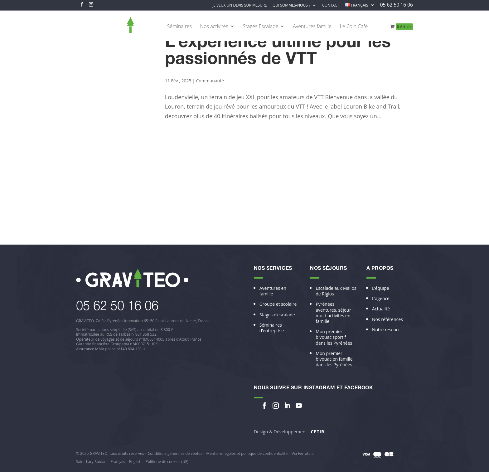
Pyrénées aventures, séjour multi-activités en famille (333, 312)
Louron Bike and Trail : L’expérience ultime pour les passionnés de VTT (278, 43)
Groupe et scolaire (278, 304)
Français (118, 461)
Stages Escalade (260, 27)
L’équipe (380, 288)
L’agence (381, 298)
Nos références (387, 319)
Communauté (210, 81)
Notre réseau (385, 330)
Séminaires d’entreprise (271, 327)
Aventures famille (312, 27)
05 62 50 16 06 (396, 5)
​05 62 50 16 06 (117, 307)
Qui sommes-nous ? (291, 5)
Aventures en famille (272, 291)
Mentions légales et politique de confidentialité (247, 453)
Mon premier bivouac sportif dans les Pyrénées (334, 337)
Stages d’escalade (277, 315)
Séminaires (179, 27)
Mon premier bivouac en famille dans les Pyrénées (334, 359)
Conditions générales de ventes (175, 453)
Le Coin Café (354, 27)
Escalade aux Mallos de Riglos (336, 291)
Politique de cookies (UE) (167, 461)
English (135, 461)
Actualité (381, 309)
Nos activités (214, 27)
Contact (330, 5)
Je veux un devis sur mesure (239, 5)
